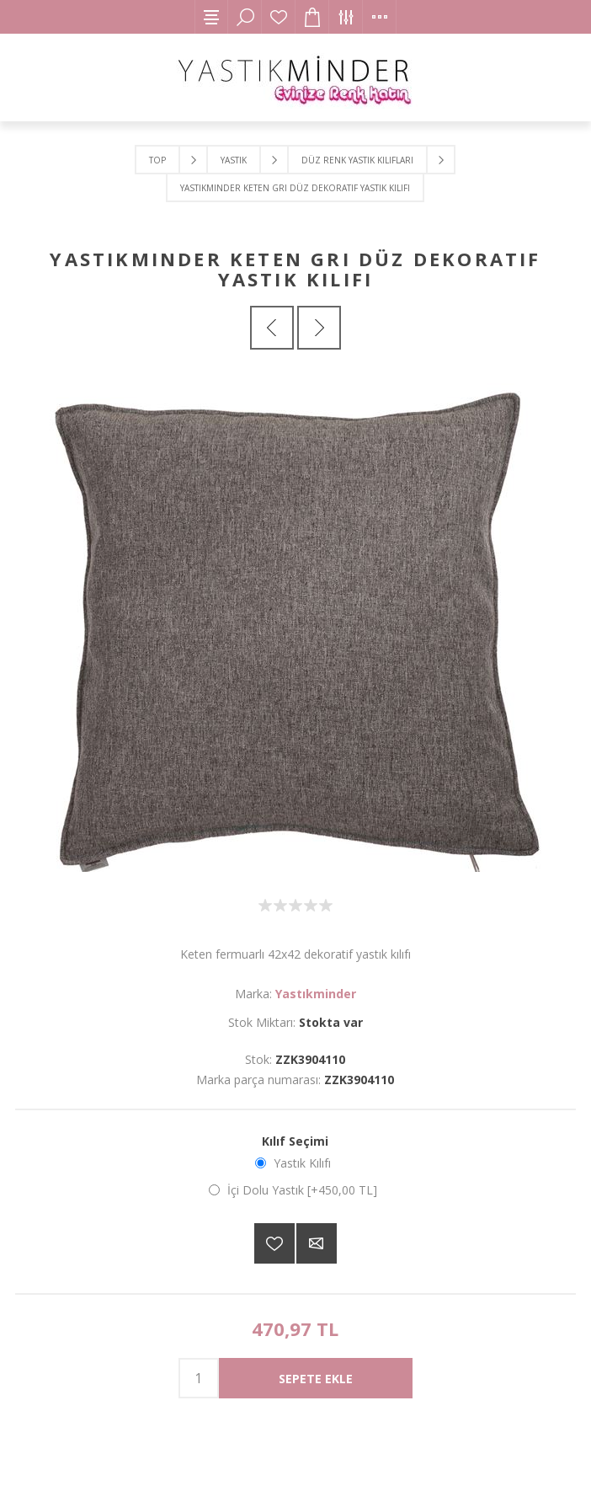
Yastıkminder (315, 994)
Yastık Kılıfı (302, 1163)
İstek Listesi (279, 17)
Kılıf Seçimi (295, 1141)
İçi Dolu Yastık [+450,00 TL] (302, 1190)
